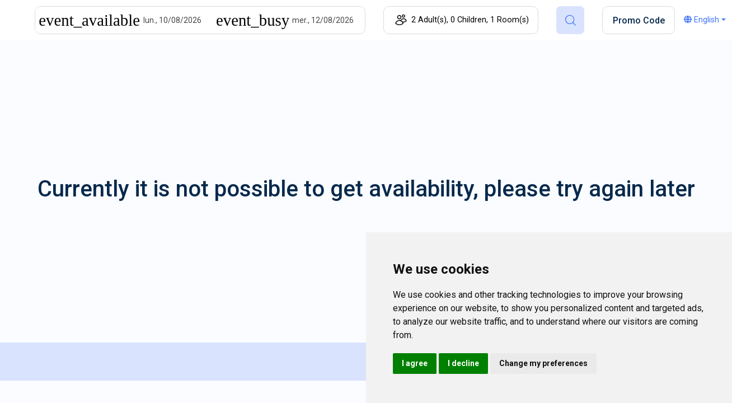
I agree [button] (415, 363)
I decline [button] (463, 363)
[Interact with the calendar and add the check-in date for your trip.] (89, 20)
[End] (328, 20)
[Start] (179, 20)
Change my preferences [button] (543, 363)
